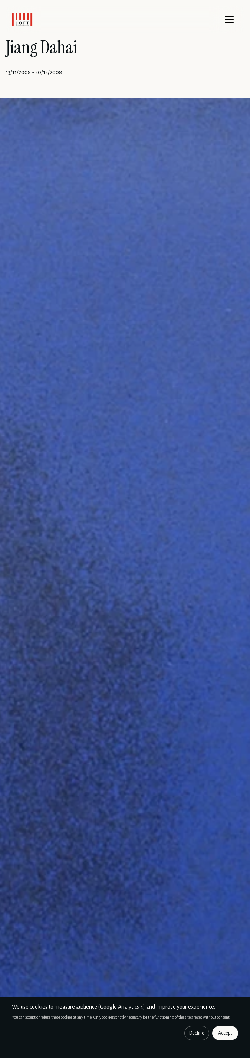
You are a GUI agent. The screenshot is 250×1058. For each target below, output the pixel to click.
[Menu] (229, 19)
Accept (225, 1033)
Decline (196, 1033)
